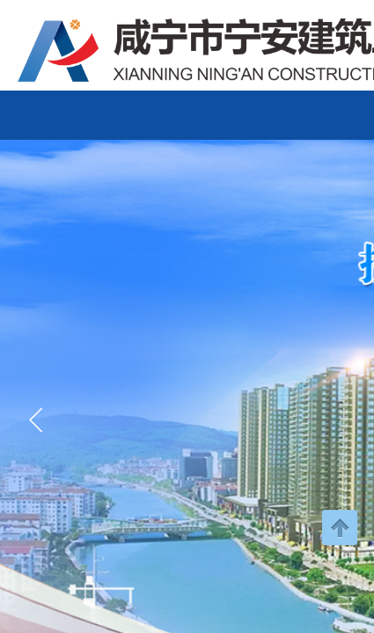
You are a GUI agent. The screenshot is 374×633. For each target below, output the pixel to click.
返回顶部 (339, 527)
